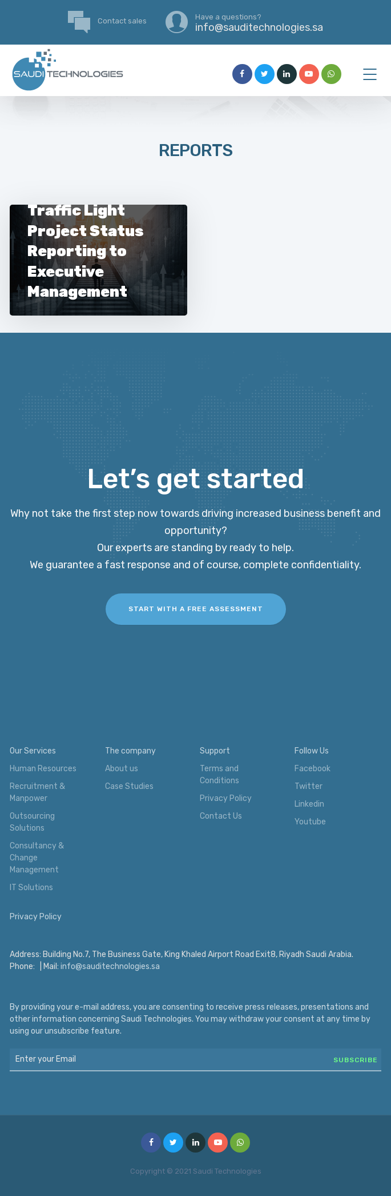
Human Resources (43, 769)
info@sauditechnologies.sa (110, 966)
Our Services (33, 751)
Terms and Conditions (219, 775)
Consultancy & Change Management (37, 858)
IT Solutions (31, 887)
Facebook (312, 769)
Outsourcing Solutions (32, 822)
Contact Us (221, 816)
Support (215, 751)
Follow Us (312, 751)
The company (130, 751)
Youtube (310, 822)
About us (121, 769)
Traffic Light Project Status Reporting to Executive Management (85, 251)
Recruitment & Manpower (37, 792)
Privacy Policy (226, 798)
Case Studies (129, 786)
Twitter (309, 786)
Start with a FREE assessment (195, 609)
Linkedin (309, 804)
